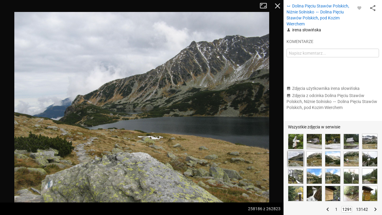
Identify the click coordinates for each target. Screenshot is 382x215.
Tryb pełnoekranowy (266, 6)
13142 (362, 209)
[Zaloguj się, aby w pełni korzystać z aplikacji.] (359, 7)
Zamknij (278, 6)
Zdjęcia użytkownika (323, 88)
